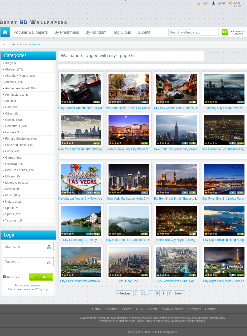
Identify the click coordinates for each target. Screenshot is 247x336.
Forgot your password (28, 285)
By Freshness (66, 32)
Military (13, 176)
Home (36, 44)
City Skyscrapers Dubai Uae (175, 281)
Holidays (14, 164)
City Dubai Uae (128, 281)
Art (10, 101)
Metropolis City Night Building (175, 240)
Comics (13, 120)
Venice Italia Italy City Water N (128, 149)
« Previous (123, 293)
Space (13, 208)
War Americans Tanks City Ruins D (128, 108)
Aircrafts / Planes (20, 76)
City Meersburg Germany (80, 240)
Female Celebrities (21, 138)
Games (13, 157)
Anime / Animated (20, 88)
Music (12, 195)
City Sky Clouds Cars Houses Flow (175, 108)
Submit (144, 32)
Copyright (194, 309)
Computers (16, 126)
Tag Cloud (122, 32)
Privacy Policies (172, 309)
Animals (14, 82)
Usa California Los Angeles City (223, 149)
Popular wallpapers (31, 32)
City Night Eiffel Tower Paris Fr (223, 281)
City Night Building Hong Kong (223, 240)
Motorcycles (16, 182)
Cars (11, 107)
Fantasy (14, 132)
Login (205, 3)
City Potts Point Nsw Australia (80, 281)
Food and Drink (19, 145)
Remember (14, 277)
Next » (179, 293)
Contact (210, 309)
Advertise (111, 309)
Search (127, 309)
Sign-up (221, 3)
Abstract (14, 69)
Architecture (16, 94)
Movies (13, 189)
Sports (13, 214)
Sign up (43, 289)
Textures (14, 220)
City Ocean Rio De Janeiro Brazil (128, 240)
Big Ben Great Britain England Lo (175, 198)
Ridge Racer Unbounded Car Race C (80, 108)
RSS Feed (237, 5)
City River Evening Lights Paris (223, 198)
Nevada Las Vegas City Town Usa (80, 198)
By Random (96, 32)
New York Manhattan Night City (128, 198)
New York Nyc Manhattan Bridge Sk (80, 149)
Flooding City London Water (223, 108)
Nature (13, 201)
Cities (12, 113)
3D (10, 63)
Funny (12, 151)
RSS (139, 309)
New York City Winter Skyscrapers (175, 149)
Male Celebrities (19, 170)
